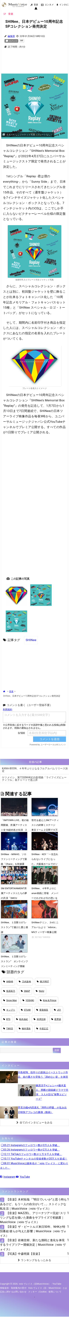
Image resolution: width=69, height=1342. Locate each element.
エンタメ (47, 4)
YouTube (23, 1176)
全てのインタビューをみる (34, 1122)
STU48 (26, 1010)
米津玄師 (40, 1019)
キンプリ (9, 1010)
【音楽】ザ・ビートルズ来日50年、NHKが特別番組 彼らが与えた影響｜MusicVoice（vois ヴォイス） (33, 1231)
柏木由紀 (22, 1019)
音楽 (34, 4)
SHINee (31, 640)
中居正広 (42, 1028)
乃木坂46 (25, 981)
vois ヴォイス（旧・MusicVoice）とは (47, 1288)
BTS (6, 1019)
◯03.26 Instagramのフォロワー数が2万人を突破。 (30, 1149)
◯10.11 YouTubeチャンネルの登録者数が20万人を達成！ (34, 1158)
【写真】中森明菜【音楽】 (23, 1254)
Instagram (7, 1176)
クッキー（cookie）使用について (45, 1292)
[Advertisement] (34, 63)
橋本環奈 (25, 1028)
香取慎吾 (42, 1010)
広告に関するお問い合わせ (13, 1292)
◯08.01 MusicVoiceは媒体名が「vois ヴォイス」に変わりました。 (34, 1165)
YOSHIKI (28, 1000)
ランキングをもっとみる (34, 1260)
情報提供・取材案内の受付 (13, 1288)
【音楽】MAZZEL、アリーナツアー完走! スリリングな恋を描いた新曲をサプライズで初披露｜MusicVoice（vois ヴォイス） (33, 1217)
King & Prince (48, 1000)
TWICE (8, 1028)
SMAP (25, 991)
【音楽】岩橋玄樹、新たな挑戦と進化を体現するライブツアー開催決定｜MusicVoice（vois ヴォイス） (33, 1244)
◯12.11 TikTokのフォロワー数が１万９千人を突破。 (31, 1154)
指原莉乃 (9, 991)
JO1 (57, 1010)
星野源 (56, 1019)
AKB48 (8, 981)
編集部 (11, 36)
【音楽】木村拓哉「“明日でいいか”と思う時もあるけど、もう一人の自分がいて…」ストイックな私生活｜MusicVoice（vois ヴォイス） (33, 1204)
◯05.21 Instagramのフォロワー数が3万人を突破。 (30, 1145)
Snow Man (10, 1000)
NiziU (40, 991)
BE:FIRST (43, 981)
